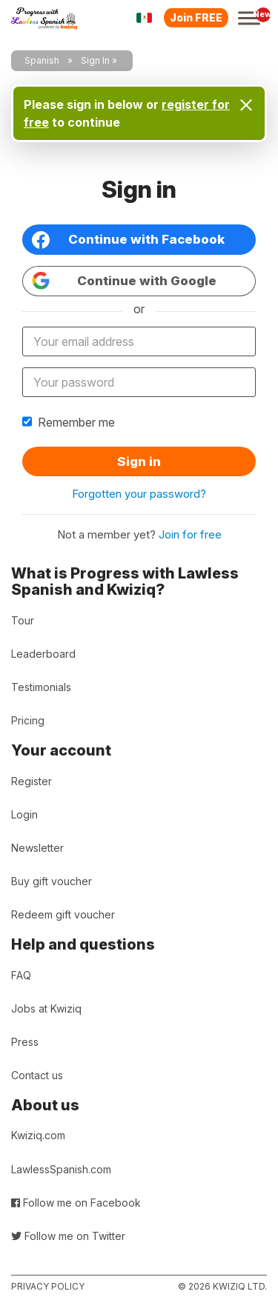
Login (24, 814)
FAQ (21, 975)
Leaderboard (43, 653)
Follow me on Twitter (68, 1236)
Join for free (190, 534)
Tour (22, 620)
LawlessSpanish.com (61, 1169)
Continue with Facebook (128, 240)
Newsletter (37, 847)
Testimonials (41, 687)
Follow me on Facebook (76, 1202)
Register (31, 781)
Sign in (139, 461)
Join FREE (196, 17)
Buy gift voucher (51, 881)
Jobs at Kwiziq (46, 1008)
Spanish (41, 60)
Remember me (68, 422)
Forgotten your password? (139, 494)
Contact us (37, 1075)
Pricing (27, 720)
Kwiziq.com (38, 1135)
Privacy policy (48, 1286)
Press (25, 1042)
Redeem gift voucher (63, 914)
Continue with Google (124, 281)
